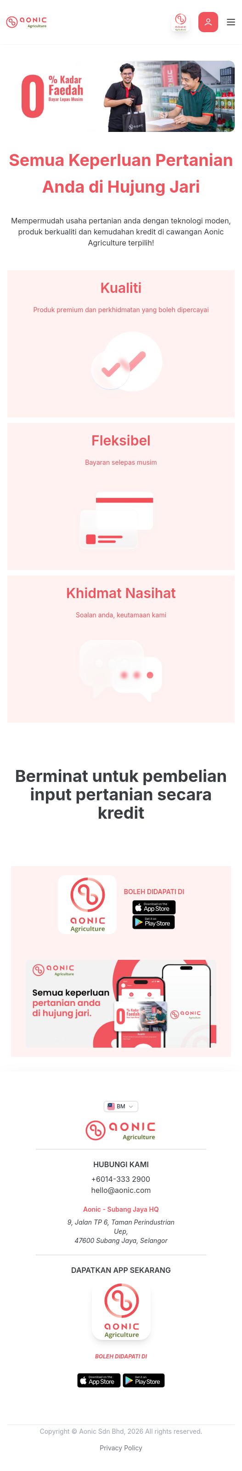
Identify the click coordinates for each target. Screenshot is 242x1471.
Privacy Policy (121, 1448)
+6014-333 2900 (121, 1179)
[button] (121, 1106)
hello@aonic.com (121, 1190)
